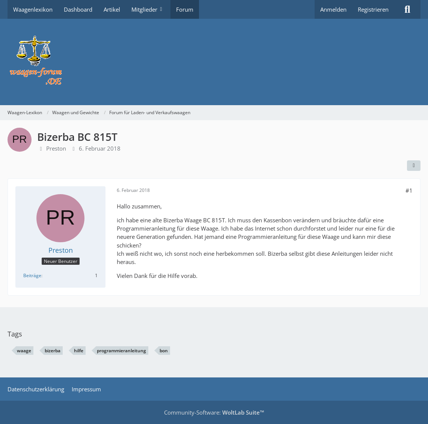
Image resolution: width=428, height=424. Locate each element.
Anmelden (333, 9)
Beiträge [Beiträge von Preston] (32, 275)
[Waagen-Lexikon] (214, 62)
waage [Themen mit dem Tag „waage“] (24, 350)
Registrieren (373, 9)
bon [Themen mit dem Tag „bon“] (164, 350)
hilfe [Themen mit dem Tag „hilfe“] (78, 350)
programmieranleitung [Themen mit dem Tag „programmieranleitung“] (121, 350)
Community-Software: (214, 412)
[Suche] (407, 9)
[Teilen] (413, 165)
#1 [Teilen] (409, 190)
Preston (56, 148)
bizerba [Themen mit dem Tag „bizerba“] (52, 350)
